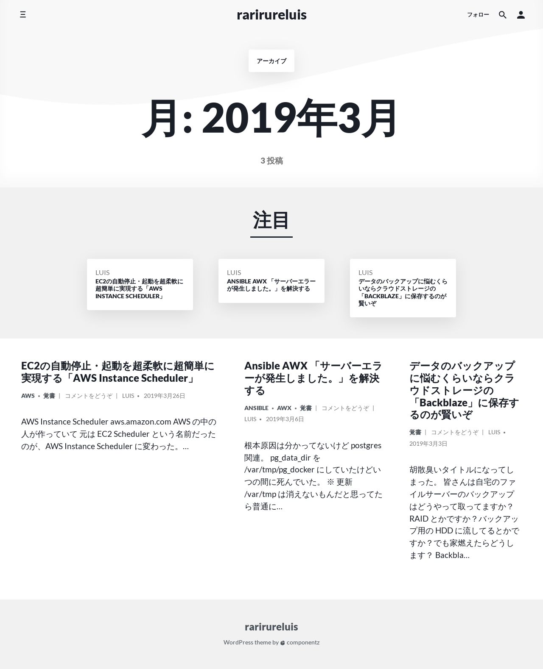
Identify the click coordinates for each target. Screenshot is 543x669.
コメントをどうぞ (88, 397)
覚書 (49, 395)
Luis (102, 272)
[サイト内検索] (503, 14)
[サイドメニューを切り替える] (22, 14)
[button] (521, 14)
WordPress (238, 642)
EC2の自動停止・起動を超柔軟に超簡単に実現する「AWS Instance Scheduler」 (118, 371)
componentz (299, 642)
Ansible (256, 407)
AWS (28, 395)
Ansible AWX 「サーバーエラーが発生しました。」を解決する (313, 377)
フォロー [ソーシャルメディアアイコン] (478, 14)
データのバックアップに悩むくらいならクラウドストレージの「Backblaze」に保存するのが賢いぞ (464, 389)
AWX (284, 407)
